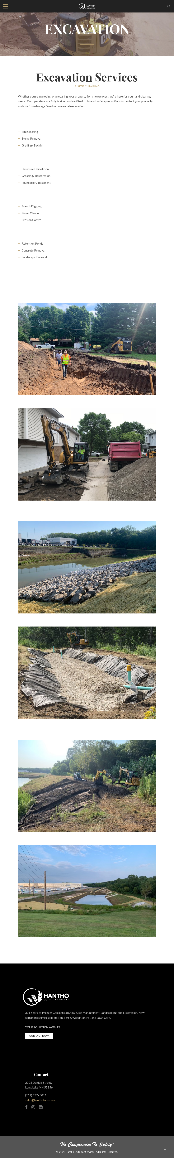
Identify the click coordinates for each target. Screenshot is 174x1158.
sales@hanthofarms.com (40, 1100)
